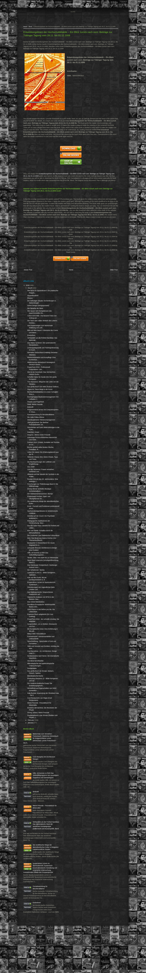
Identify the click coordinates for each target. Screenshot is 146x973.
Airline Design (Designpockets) (39, 308)
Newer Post (28, 272)
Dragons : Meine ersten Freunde (39, 446)
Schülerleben (32, 686)
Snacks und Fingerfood (36, 408)
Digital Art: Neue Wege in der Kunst (40, 394)
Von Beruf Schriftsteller (36, 677)
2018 (28, 288)
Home (73, 12)
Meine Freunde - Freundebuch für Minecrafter (39, 835)
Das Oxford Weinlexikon (36, 618)
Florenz (30, 300)
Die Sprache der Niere (36, 310)
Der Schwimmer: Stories (36, 586)
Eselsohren (32, 338)
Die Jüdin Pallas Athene (36, 426)
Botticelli (31, 414)
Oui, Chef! (31, 478)
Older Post (113, 272)
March (30, 290)
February (31, 738)
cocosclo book (73, 4)
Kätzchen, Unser (34, 443)
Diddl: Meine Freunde (35, 411)
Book (31, 27)
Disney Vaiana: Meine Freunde (39, 731)
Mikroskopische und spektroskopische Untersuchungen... (35, 681)
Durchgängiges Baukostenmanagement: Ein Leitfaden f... (39, 404)
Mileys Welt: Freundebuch (37, 650)
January (31, 741)
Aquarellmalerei (33, 298)
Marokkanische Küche (35, 694)
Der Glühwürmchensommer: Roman (40, 505)
